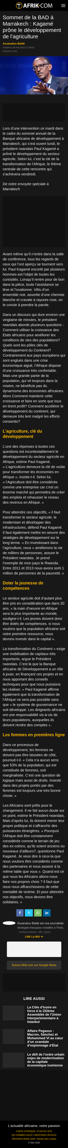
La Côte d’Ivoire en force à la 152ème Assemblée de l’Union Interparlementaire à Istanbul (44, 1014)
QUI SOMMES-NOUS (22, 1135)
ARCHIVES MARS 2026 (23, 1139)
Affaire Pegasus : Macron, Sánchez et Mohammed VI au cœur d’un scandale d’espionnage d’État (45, 1038)
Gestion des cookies (46, 1139)
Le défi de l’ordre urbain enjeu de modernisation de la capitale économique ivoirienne (45, 1060)
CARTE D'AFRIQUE (25, 1131)
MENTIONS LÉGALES (45, 1135)
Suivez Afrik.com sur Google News (34, 965)
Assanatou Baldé (14, 43)
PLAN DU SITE (44, 1131)
